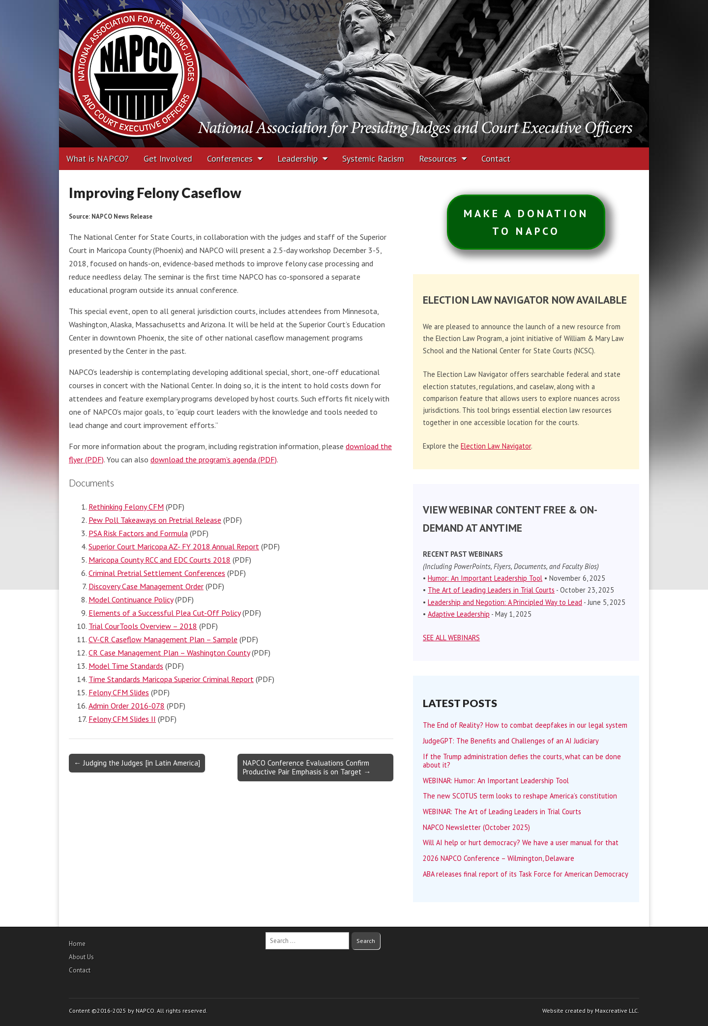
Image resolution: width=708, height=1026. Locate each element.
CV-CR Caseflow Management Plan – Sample (162, 639)
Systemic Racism (373, 158)
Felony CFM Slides (118, 692)
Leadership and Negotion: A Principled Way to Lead (505, 602)
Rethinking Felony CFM (126, 507)
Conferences (230, 158)
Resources (438, 158)
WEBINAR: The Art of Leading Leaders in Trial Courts (502, 811)
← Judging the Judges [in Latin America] (137, 763)
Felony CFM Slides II (122, 719)
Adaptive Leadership (459, 614)
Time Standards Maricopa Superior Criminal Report (171, 679)
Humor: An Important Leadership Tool (485, 578)
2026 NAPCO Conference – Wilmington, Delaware (498, 858)
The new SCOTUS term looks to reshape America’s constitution (520, 795)
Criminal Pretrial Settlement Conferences (156, 573)
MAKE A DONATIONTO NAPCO (526, 222)
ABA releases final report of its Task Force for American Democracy (525, 874)
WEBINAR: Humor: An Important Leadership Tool (496, 780)
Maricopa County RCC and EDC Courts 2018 (159, 560)
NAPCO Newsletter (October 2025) (476, 827)
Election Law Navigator (496, 446)
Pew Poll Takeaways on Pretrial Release (154, 520)
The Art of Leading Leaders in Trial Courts (491, 590)
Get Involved (168, 158)
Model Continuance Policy (130, 599)
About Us (81, 957)
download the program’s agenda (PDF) (213, 459)
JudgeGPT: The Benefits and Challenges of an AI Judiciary (511, 740)
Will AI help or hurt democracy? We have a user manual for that (521, 842)
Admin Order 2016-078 (126, 706)
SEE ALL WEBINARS (451, 637)
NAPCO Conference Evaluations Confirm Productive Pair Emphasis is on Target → (306, 767)
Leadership (297, 158)
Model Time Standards (125, 666)
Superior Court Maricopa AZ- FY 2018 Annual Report (173, 546)
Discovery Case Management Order (146, 586)
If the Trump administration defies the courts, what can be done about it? (522, 761)
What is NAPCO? (97, 158)
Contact (495, 158)
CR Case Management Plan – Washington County (169, 652)
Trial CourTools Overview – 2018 (142, 626)
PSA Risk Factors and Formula (138, 533)
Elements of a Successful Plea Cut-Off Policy (164, 613)
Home (77, 944)
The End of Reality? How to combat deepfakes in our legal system (525, 725)
